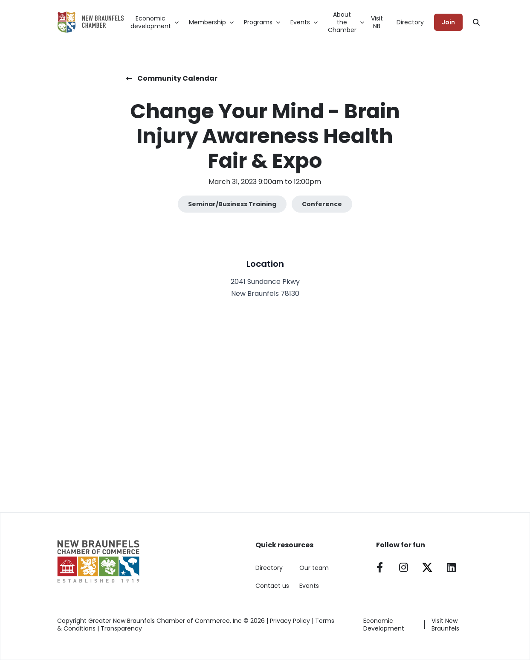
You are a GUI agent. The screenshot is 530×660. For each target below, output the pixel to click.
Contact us (272, 585)
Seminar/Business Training (232, 204)
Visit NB (377, 22)
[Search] (476, 22)
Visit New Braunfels (445, 624)
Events (309, 585)
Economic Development (383, 624)
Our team (314, 568)
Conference (322, 204)
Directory (410, 22)
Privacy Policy (290, 620)
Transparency (121, 628)
